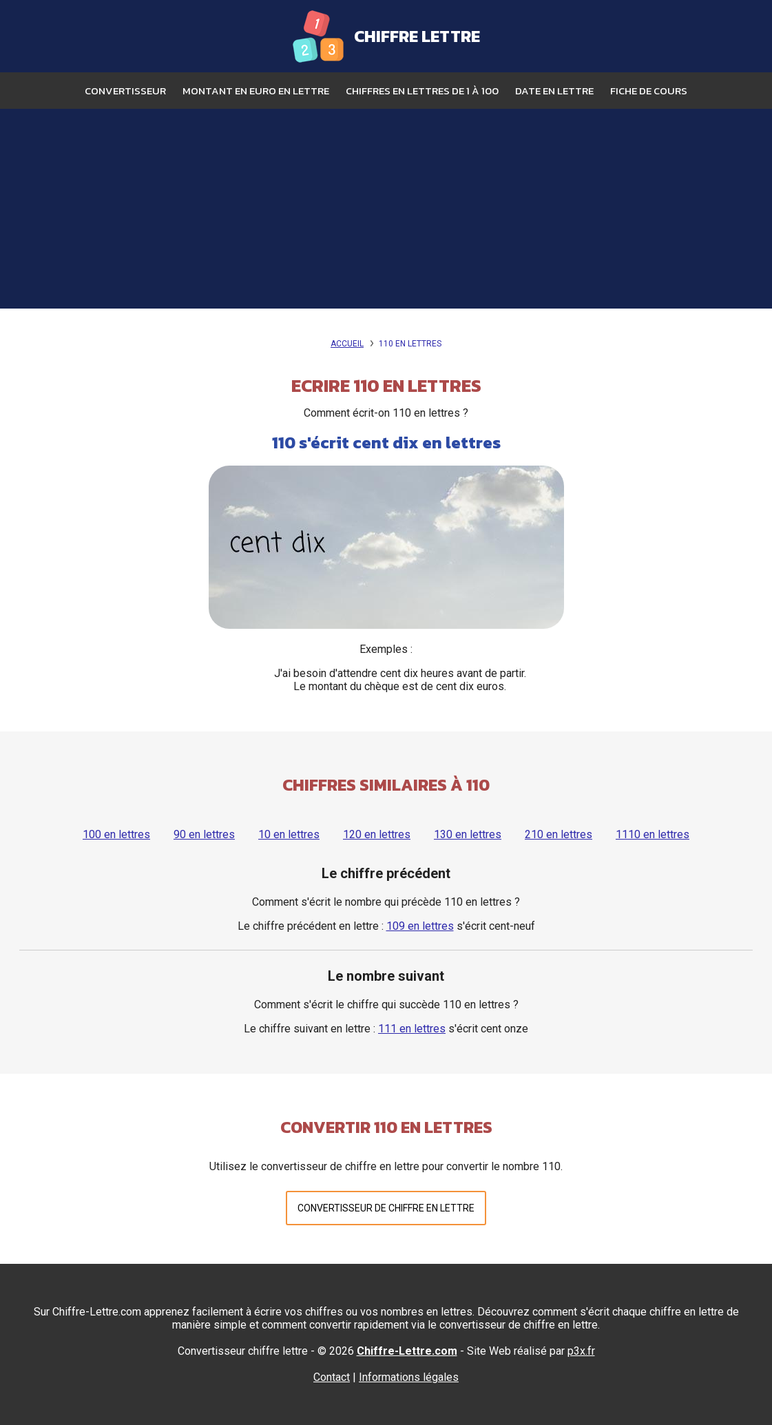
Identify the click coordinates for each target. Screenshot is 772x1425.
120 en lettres (376, 834)
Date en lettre (554, 90)
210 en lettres (558, 834)
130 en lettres (467, 834)
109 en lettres (420, 926)
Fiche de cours (648, 90)
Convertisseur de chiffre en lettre (386, 1208)
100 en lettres (116, 834)
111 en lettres (412, 1028)
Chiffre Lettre (417, 36)
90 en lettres (204, 834)
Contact (331, 1377)
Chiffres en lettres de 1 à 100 (422, 90)
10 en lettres (289, 834)
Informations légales (409, 1377)
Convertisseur (125, 90)
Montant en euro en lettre (255, 90)
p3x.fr (581, 1351)
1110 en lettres (652, 834)
